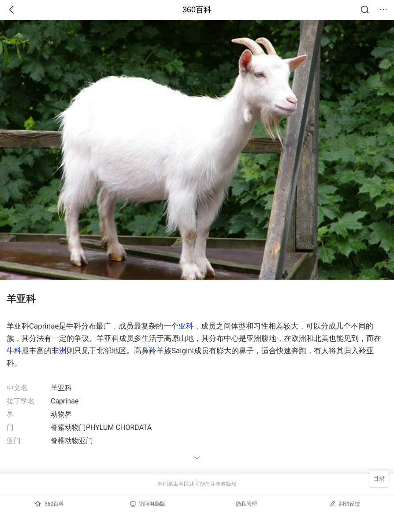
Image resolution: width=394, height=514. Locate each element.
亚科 (185, 326)
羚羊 (156, 350)
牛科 (14, 350)
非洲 (59, 350)
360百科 (197, 9)
